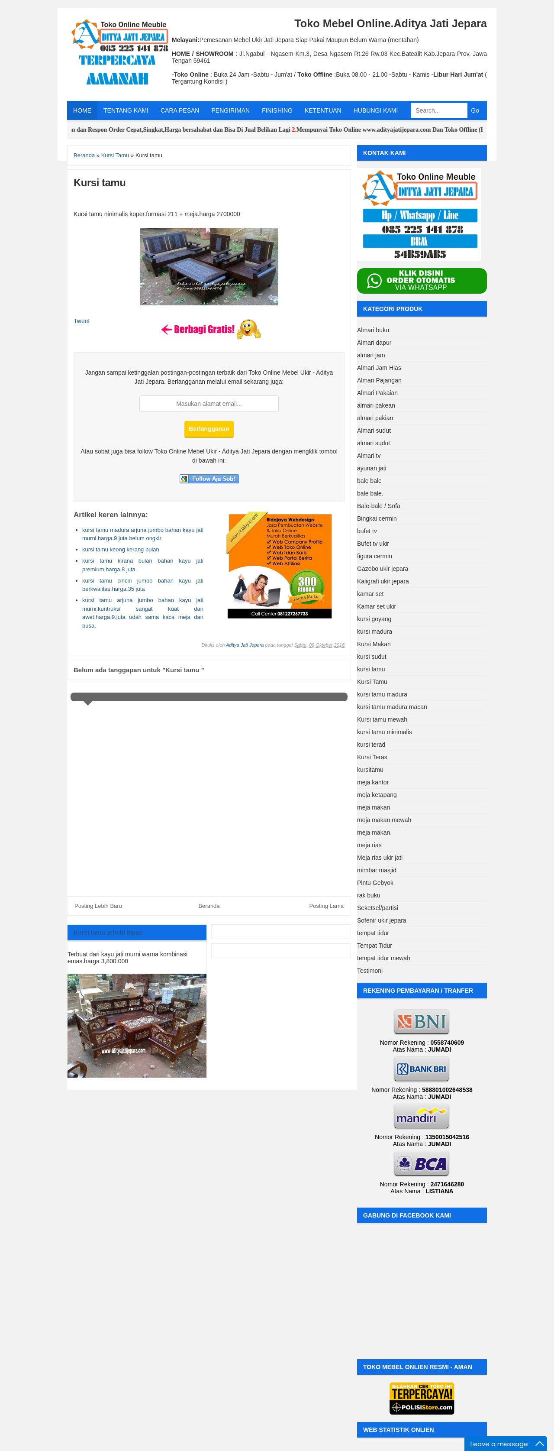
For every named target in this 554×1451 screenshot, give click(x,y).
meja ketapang (377, 794)
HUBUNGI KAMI (376, 110)
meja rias (369, 845)
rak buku (368, 895)
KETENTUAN (323, 110)
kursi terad (371, 744)
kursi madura (374, 631)
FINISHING (277, 110)
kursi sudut (372, 656)
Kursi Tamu (372, 681)
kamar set (370, 593)
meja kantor (373, 782)
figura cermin (374, 556)
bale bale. (370, 493)
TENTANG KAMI (125, 110)
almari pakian (375, 418)
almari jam (371, 355)
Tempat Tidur (374, 945)
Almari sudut (374, 430)
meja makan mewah (384, 819)
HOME (82, 110)
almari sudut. (374, 443)
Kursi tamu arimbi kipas (108, 932)
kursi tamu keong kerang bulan (120, 549)
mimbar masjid (376, 870)
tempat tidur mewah (383, 958)
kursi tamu (371, 669)
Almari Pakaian (377, 392)
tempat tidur (373, 933)
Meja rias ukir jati (380, 857)
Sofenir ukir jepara (381, 920)
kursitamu (370, 769)
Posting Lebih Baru (98, 906)
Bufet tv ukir (373, 543)
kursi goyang (374, 618)
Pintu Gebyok (375, 882)
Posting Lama (326, 906)
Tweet (82, 320)
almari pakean (376, 405)
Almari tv (368, 455)
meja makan (373, 807)
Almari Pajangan (379, 380)
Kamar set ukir (376, 606)
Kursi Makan (374, 644)
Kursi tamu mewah (382, 719)
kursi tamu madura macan (392, 706)
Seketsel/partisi (377, 907)
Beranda (208, 906)
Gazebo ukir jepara (382, 568)
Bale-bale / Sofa (378, 505)
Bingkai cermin (377, 518)
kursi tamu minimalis (384, 732)
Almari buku (373, 330)
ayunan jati (372, 468)
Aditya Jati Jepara (245, 645)
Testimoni (370, 970)
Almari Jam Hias (379, 367)
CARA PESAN (180, 110)
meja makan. (374, 832)
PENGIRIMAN (230, 110)
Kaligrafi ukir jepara (383, 581)
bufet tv (367, 531)
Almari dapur (374, 342)
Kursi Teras (372, 757)
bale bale (369, 480)
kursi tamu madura (382, 694)
